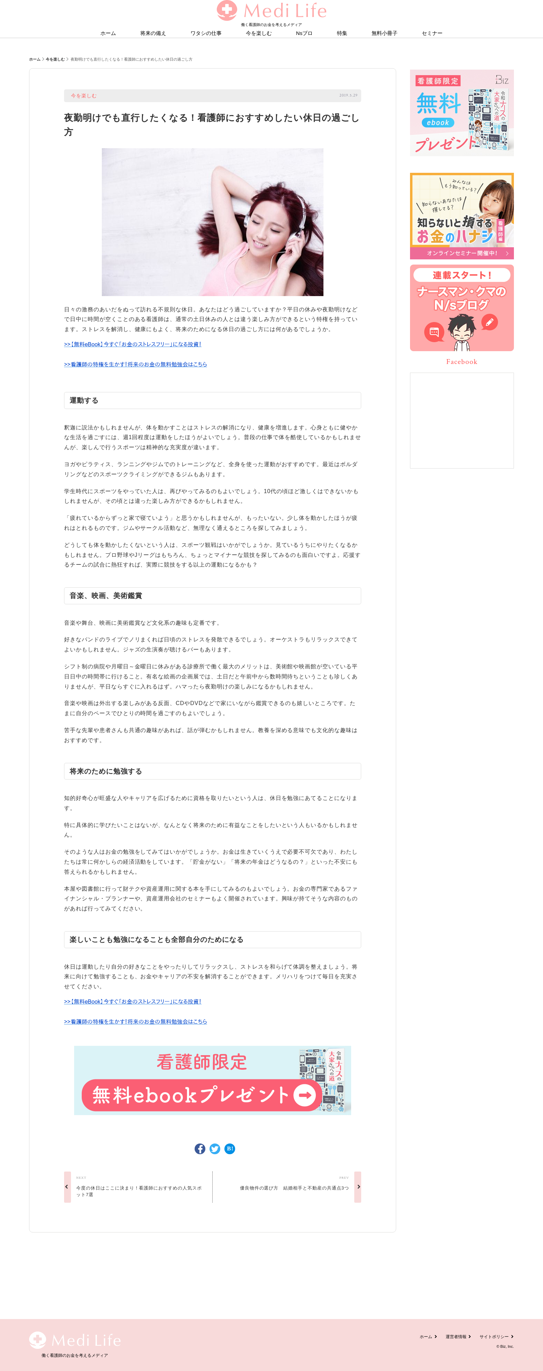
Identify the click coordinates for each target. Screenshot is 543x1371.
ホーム (35, 59)
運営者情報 (459, 1336)
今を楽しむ (55, 59)
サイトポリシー (497, 1336)
